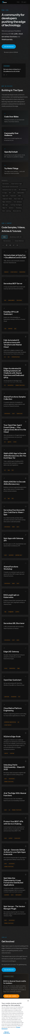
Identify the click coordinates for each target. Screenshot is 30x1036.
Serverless (7, 241)
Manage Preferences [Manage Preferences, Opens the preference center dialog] (6, 1032)
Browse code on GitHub (11, 52)
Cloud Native (19, 241)
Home (18, 2)
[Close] (28, 1001)
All (4, 237)
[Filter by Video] (17, 245)
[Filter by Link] (13, 245)
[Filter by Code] (3, 245)
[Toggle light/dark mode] (24, 2)
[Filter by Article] (10, 245)
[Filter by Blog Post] (6, 245)
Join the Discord (8, 46)
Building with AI (15, 237)
